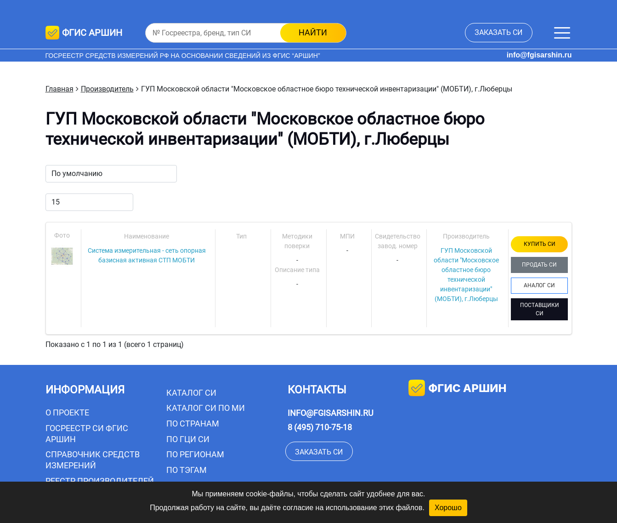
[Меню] (562, 32)
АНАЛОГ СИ (539, 285)
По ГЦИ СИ (187, 439)
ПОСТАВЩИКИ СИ (539, 309)
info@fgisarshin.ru (539, 55)
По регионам (195, 454)
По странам (192, 423)
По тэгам (186, 470)
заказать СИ (498, 32)
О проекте (67, 412)
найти (313, 32)
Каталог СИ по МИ (205, 408)
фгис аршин (457, 389)
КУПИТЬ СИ (539, 244)
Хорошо (448, 508)
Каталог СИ (191, 393)
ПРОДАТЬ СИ (539, 265)
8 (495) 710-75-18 (320, 427)
